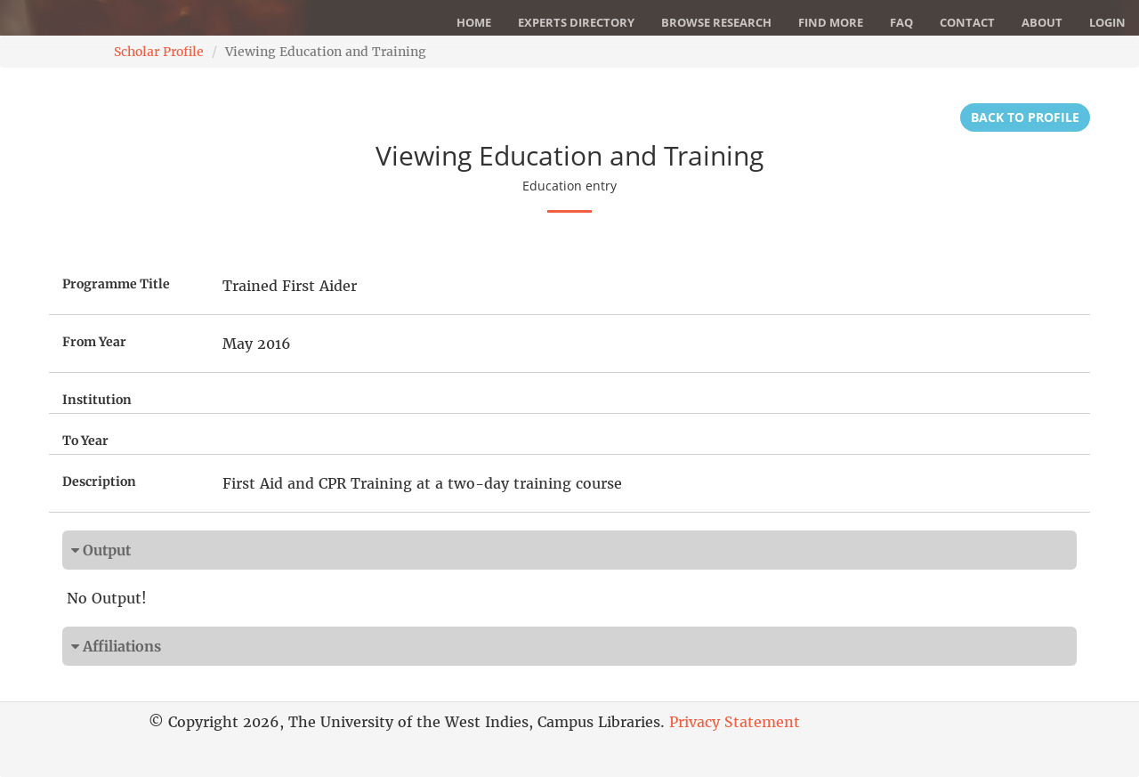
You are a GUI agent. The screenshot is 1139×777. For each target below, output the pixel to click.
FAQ (901, 22)
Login (1107, 22)
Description (99, 481)
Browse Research (716, 22)
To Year (85, 441)
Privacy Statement (734, 722)
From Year (94, 342)
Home (473, 22)
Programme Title (116, 284)
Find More (830, 22)
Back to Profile (1025, 117)
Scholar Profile (159, 52)
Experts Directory (576, 22)
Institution (97, 400)
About (1042, 22)
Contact (967, 22)
